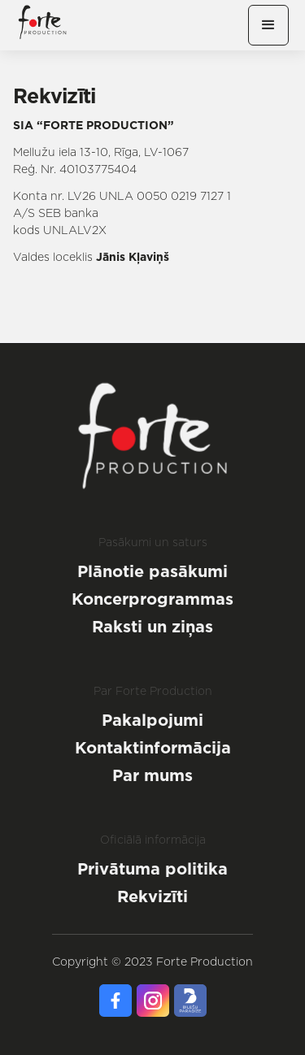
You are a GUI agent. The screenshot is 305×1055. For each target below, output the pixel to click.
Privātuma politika (152, 869)
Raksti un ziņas (152, 627)
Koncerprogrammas (152, 599)
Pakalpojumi (152, 720)
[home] (42, 25)
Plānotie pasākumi (152, 571)
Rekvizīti (152, 896)
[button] (268, 25)
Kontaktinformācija (153, 748)
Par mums (152, 775)
